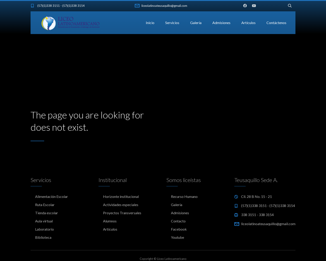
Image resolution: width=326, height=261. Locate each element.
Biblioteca (43, 237)
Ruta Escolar (45, 204)
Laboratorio (44, 229)
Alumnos (110, 221)
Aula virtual (44, 221)
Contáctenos (276, 22)
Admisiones (221, 22)
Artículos (248, 22)
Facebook (179, 229)
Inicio (150, 22)
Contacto (178, 221)
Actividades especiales (120, 204)
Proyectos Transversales (122, 213)
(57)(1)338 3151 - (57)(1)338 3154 (61, 5)
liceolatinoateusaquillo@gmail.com (164, 5)
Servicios (172, 22)
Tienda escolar (46, 213)
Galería (195, 22)
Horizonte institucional (121, 196)
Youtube (177, 237)
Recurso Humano (184, 196)
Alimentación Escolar (51, 196)
